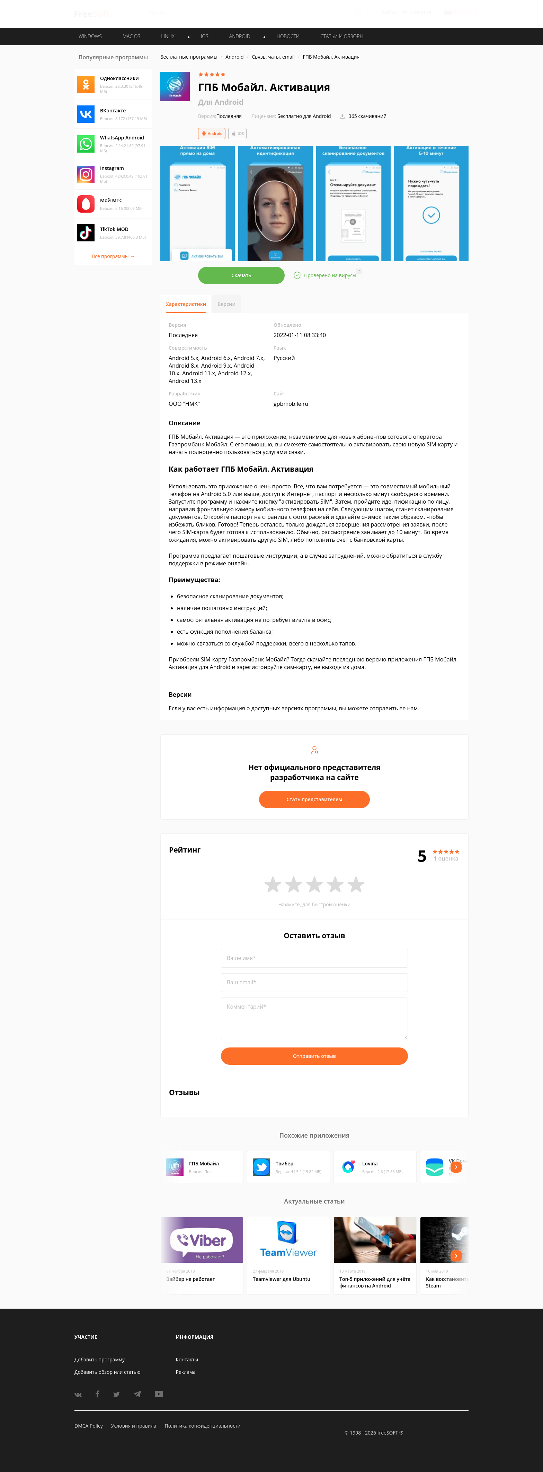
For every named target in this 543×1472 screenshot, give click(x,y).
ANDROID (239, 36)
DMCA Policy (88, 1425)
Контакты (187, 1359)
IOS (204, 36)
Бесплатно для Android (304, 116)
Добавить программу (99, 1359)
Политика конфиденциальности (202, 1425)
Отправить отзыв (314, 1056)
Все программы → (113, 256)
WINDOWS (90, 36)
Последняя (220, 116)
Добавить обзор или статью (107, 1372)
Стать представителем (314, 799)
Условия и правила (133, 1425)
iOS (237, 133)
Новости (288, 36)
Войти (389, 13)
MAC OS (131, 36)
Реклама (186, 1372)
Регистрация (416, 13)
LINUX (167, 36)
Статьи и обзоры (342, 36)
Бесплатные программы (188, 56)
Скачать (241, 275)
